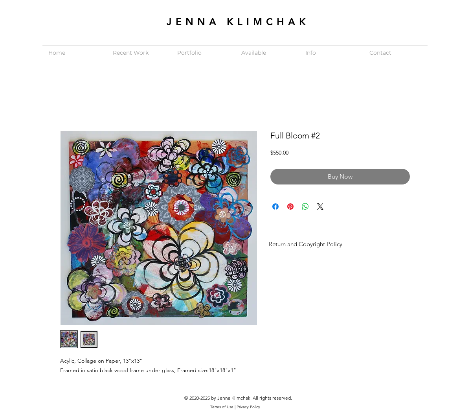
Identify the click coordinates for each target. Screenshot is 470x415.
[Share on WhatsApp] (305, 206)
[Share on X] (320, 206)
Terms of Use (221, 406)
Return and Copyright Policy (305, 244)
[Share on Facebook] (275, 206)
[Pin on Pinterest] (290, 206)
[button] (203, 53)
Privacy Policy (248, 406)
